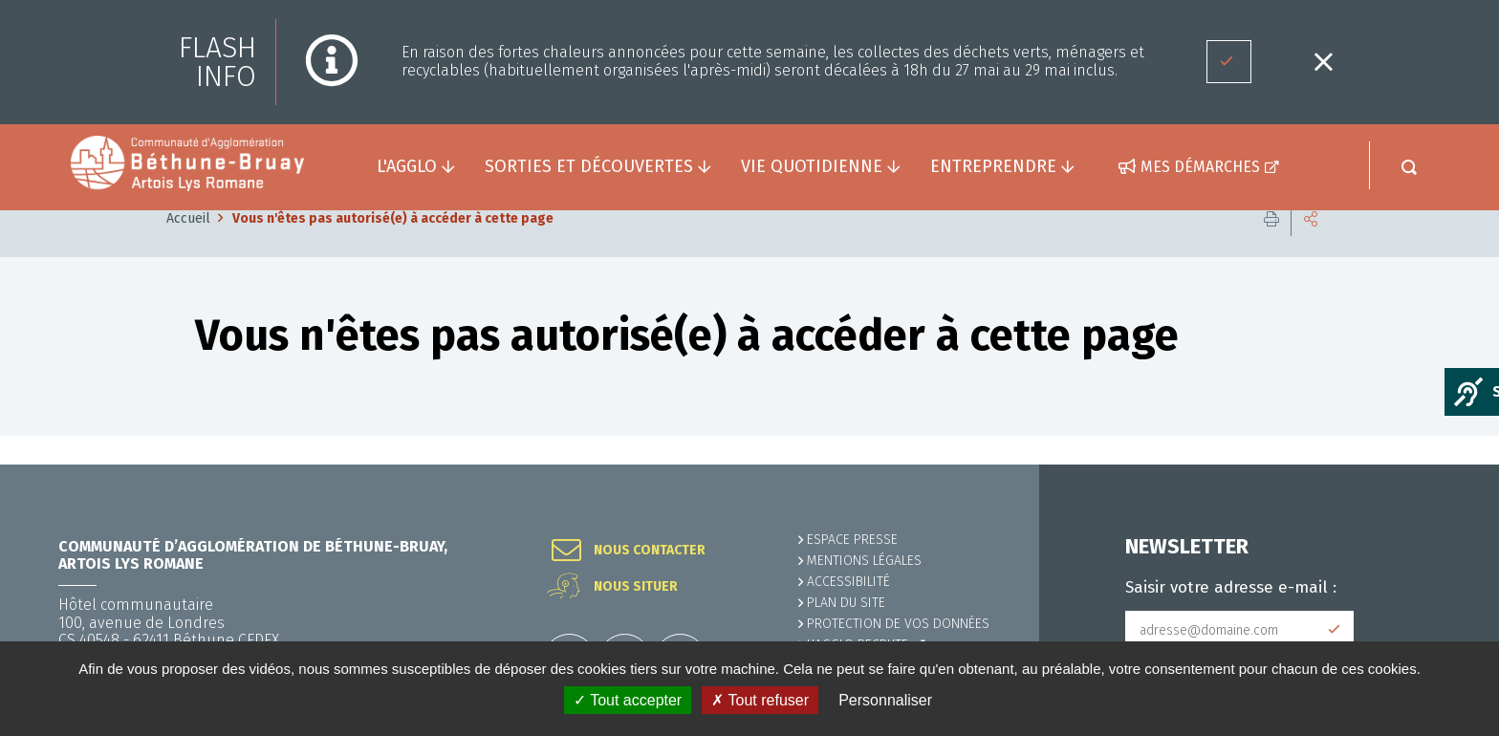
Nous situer (636, 587)
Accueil (188, 247)
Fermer (1323, 62)
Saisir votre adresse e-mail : (1230, 587)
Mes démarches (1200, 167)
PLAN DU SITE (846, 603)
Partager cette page (1311, 248)
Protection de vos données (898, 624)
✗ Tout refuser (760, 700)
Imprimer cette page (1271, 248)
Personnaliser (885, 700)
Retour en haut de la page (1441, 464)
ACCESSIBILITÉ (848, 582)
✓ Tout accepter (628, 700)
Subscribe (1334, 630)
